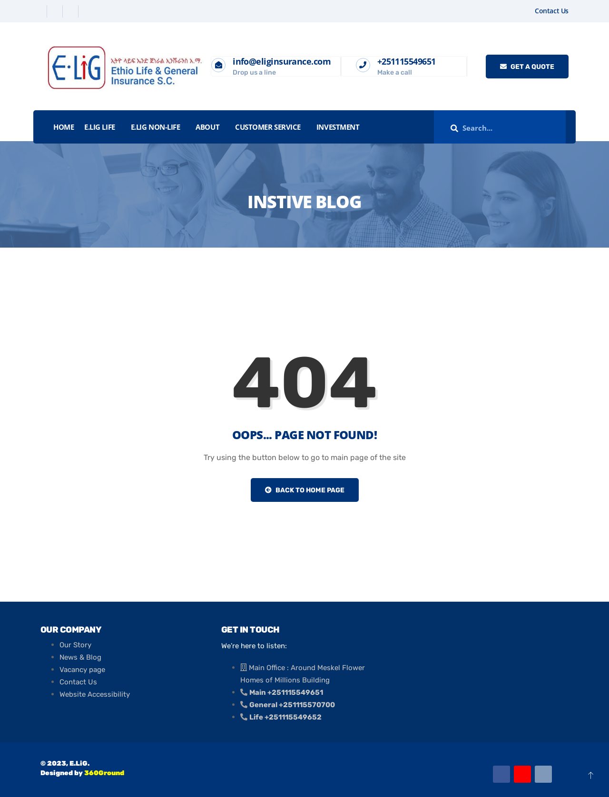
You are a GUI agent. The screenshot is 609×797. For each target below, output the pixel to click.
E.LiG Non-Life (155, 127)
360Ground (104, 773)
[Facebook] (40, 11)
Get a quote (527, 67)
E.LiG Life (99, 127)
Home (63, 127)
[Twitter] (56, 11)
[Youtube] (522, 774)
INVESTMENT (338, 127)
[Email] (543, 774)
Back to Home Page (304, 490)
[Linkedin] (72, 11)
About (207, 127)
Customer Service (268, 127)
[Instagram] (87, 11)
